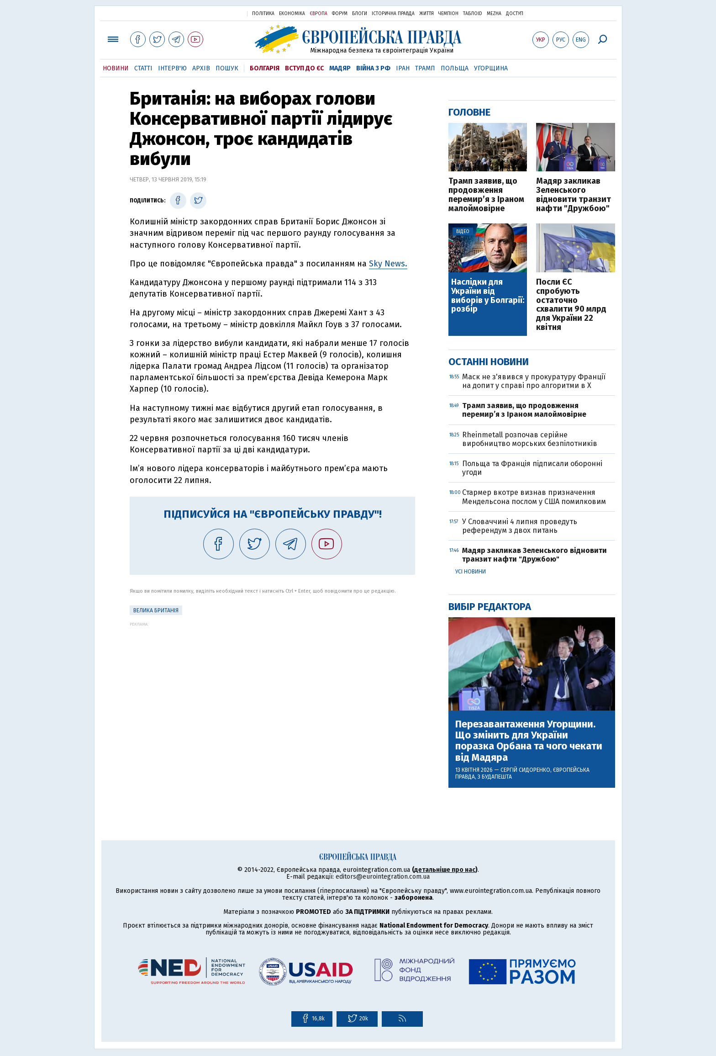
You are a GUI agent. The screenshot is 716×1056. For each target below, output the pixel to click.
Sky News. (388, 264)
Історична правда (393, 13)
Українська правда (218, 13)
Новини (116, 68)
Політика (263, 13)
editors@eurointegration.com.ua (383, 877)
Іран (403, 68)
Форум (339, 13)
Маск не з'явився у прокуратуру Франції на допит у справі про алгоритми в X (533, 381)
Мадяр (340, 68)
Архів (201, 68)
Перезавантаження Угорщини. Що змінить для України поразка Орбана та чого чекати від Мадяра (528, 741)
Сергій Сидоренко (525, 770)
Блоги (359, 13)
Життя (426, 13)
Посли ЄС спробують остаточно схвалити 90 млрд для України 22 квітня (571, 305)
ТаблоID (472, 13)
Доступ (514, 13)
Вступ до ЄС (304, 68)
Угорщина (491, 68)
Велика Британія (156, 610)
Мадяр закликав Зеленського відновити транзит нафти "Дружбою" (573, 195)
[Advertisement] (272, 690)
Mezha (494, 13)
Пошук (227, 68)
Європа (318, 13)
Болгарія (264, 68)
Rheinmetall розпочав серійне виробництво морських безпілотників (529, 439)
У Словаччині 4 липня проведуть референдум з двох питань (519, 526)
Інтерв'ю (172, 68)
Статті (143, 68)
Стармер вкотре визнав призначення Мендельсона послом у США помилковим (534, 496)
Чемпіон (448, 13)
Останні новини (488, 362)
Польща (455, 68)
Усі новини (470, 571)
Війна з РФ (373, 68)
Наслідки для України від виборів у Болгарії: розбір (487, 296)
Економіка (292, 13)
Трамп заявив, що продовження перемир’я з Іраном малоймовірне (486, 195)
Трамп (425, 68)
